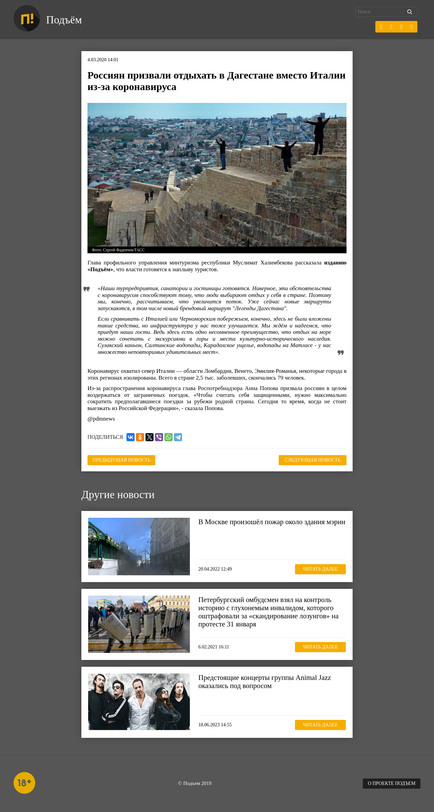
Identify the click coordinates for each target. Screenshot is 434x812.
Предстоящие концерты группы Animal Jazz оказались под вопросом (264, 682)
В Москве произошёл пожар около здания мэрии (271, 522)
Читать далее (320, 569)
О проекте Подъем (391, 783)
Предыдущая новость (122, 460)
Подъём (64, 20)
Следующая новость (312, 460)
